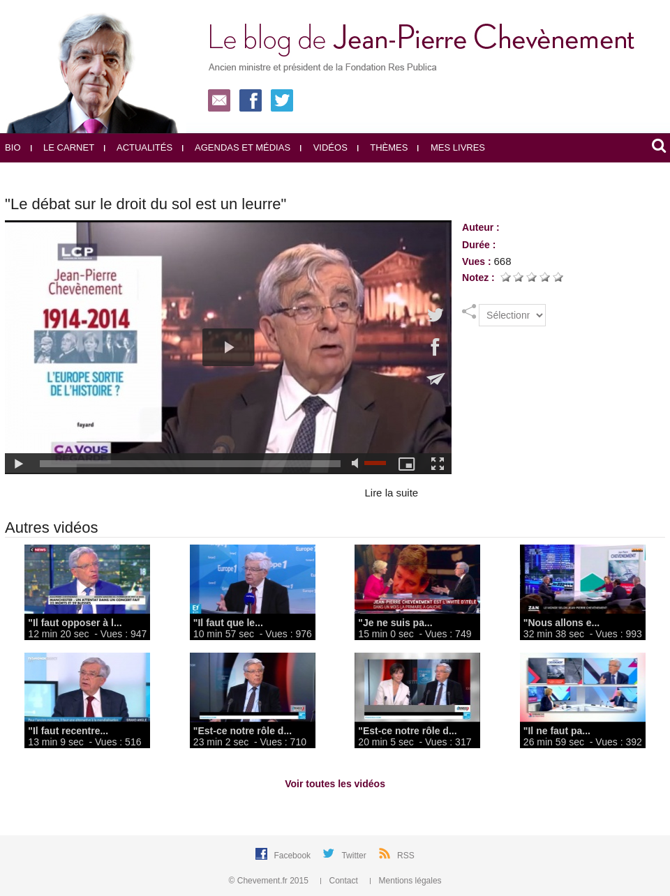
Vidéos (324, 147)
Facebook (293, 855)
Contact (340, 881)
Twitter (354, 855)
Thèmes (382, 147)
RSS (406, 855)
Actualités (138, 147)
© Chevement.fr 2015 (270, 881)
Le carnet (63, 147)
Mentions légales (405, 881)
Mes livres (451, 147)
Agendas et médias (236, 147)
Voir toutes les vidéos (335, 783)
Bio (12, 147)
